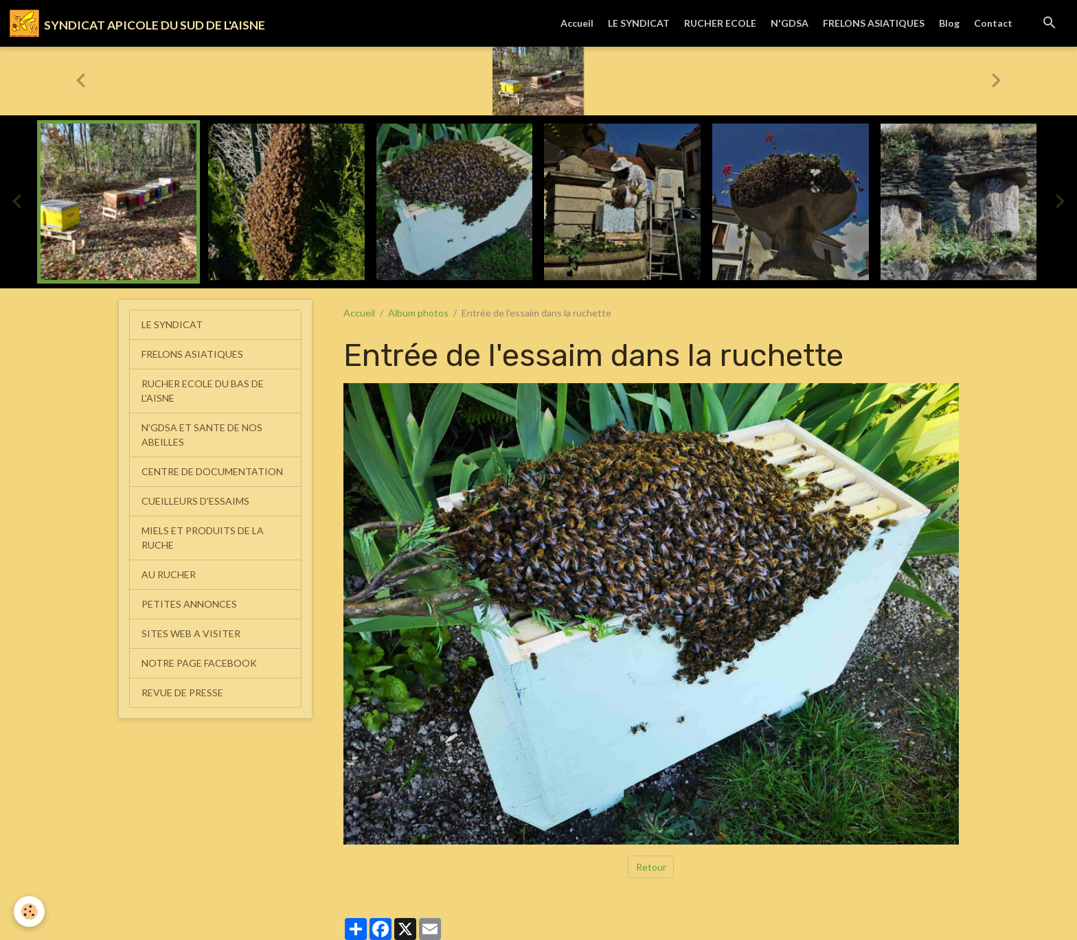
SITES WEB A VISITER (190, 633)
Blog (949, 23)
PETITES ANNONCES (189, 604)
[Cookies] (29, 911)
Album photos (418, 313)
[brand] (137, 23)
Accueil (576, 23)
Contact (993, 23)
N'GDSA (789, 23)
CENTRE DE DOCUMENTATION (212, 471)
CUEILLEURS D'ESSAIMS (195, 501)
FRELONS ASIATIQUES (874, 23)
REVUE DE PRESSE (182, 692)
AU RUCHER (168, 574)
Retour (651, 867)
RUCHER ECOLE (720, 23)
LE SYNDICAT (639, 23)
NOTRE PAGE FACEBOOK (199, 663)
